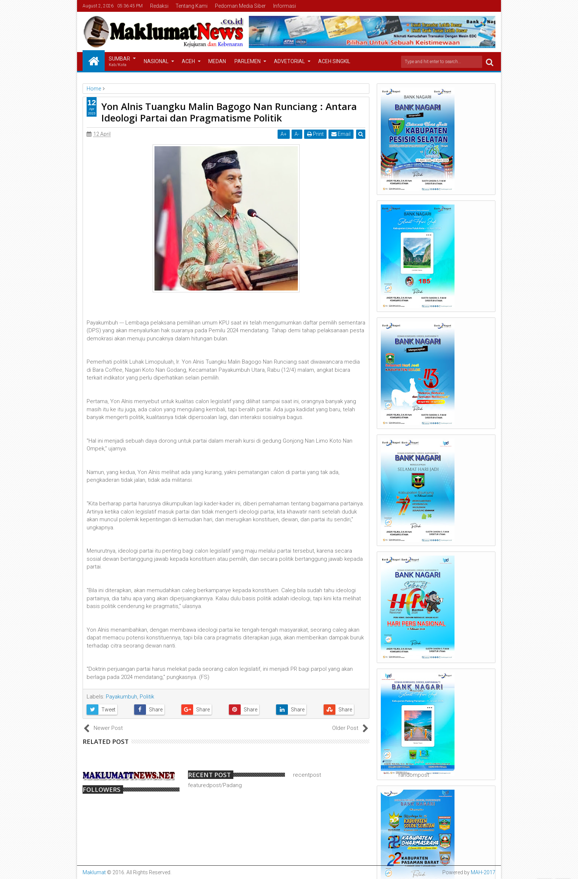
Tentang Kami (191, 6)
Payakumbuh (121, 696)
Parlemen (247, 61)
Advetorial (289, 61)
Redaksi (159, 6)
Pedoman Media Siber (240, 6)
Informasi (284, 6)
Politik (147, 696)
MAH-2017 (483, 872)
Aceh (188, 61)
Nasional (156, 61)
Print (315, 134)
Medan (217, 61)
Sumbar (119, 62)
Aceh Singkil (334, 61)
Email (341, 134)
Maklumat (94, 872)
